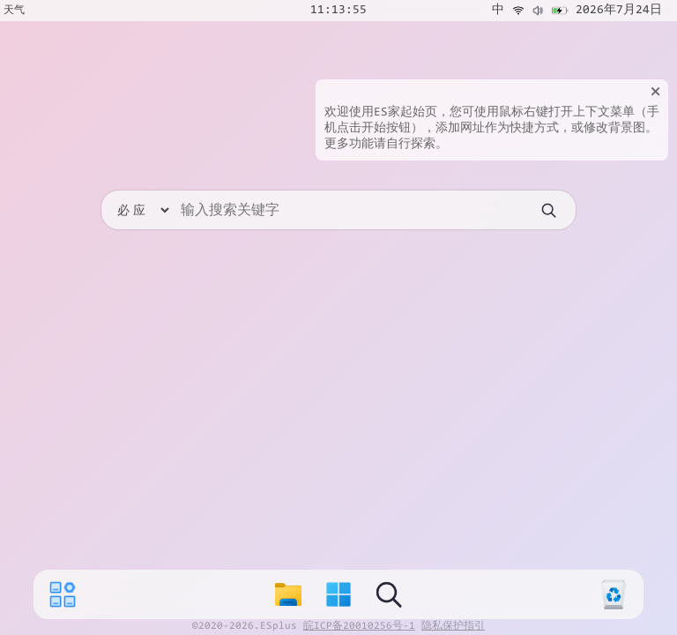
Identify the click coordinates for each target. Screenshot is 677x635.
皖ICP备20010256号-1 (359, 626)
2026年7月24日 (619, 10)
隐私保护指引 (453, 626)
